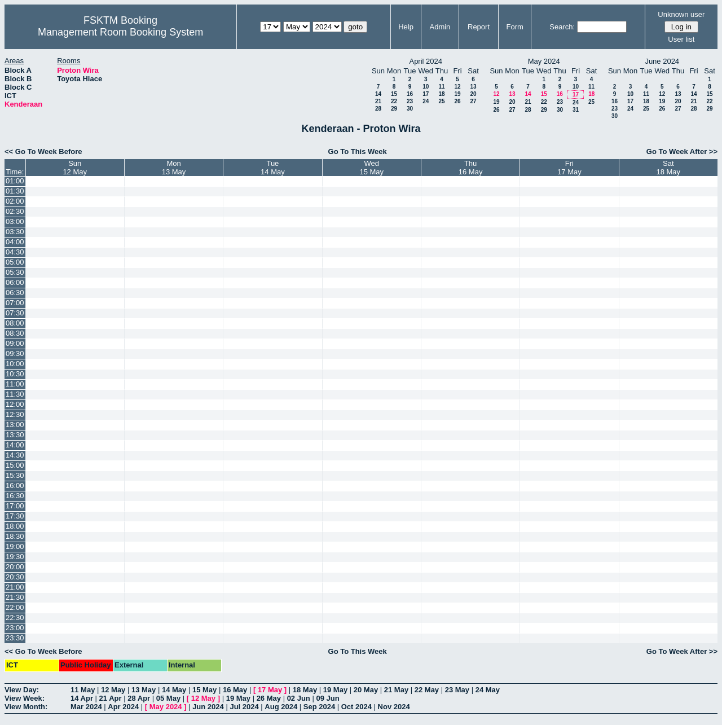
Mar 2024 (86, 706)
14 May (174, 690)
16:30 (15, 495)
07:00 (15, 302)
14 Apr (82, 698)
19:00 (15, 546)
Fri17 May (569, 167)
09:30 (15, 353)
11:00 (15, 384)
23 (410, 101)
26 (457, 101)
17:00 (15, 506)
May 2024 (165, 706)
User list (681, 39)
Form (515, 27)
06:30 (15, 292)
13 (473, 87)
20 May (366, 690)
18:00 (15, 526)
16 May (235, 690)
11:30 (15, 394)
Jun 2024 (208, 706)
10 (425, 87)
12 (457, 87)
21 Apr (110, 698)
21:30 (15, 597)
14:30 (15, 455)
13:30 (15, 434)
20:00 (15, 567)
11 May (83, 690)
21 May (396, 690)
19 (457, 94)
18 (441, 94)
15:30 (15, 475)
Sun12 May (75, 167)
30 (410, 109)
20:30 (15, 577)
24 (425, 101)
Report (479, 27)
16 (410, 94)
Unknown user (681, 14)
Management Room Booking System (120, 32)
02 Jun (298, 698)
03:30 (15, 231)
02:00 (15, 201)
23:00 (15, 627)
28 (378, 109)
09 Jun (327, 698)
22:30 (15, 617)
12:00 (15, 404)
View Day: (22, 690)
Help (405, 27)
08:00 (15, 323)
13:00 (15, 424)
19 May (335, 690)
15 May (204, 690)
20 (473, 94)
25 (441, 101)
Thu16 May (471, 167)
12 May (113, 690)
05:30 (15, 272)
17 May (270, 690)
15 (394, 94)
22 (394, 101)
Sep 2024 (319, 706)
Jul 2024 (244, 706)
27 (473, 101)
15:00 (15, 465)
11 (441, 87)
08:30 (15, 333)
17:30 (15, 516)
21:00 (15, 587)
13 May (143, 690)
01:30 (15, 191)
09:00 (15, 343)
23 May (457, 690)
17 (425, 94)
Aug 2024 (281, 706)
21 (378, 101)
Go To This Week (357, 151)
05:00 (15, 262)
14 (378, 94)
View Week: (25, 698)
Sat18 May (668, 167)
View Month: (26, 706)
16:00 (15, 485)
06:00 (15, 282)
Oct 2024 (356, 706)
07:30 (15, 313)
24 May (488, 690)
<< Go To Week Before (43, 151)
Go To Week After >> (681, 151)
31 (576, 110)
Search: (562, 27)
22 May (427, 690)
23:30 (15, 638)
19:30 (15, 556)
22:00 (15, 607)
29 (394, 109)
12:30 (15, 414)
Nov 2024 (394, 706)
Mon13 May (174, 167)
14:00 (15, 445)
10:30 (15, 374)
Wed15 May (371, 167)
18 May (305, 690)
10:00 (15, 363)
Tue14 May (273, 167)
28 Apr (138, 698)
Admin (439, 27)
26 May (269, 698)
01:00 (15, 181)
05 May (168, 698)
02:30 (15, 211)
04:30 (15, 252)
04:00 (15, 242)
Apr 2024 (123, 706)
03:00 (15, 221)
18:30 (15, 536)
